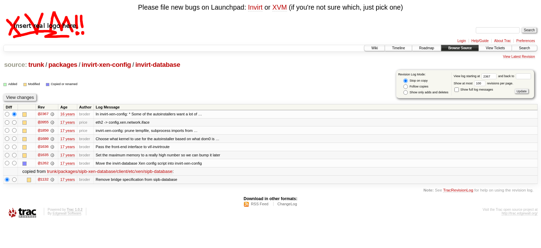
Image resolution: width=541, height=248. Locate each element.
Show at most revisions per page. (483, 83)
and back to (514, 76)
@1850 (43, 130)
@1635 (43, 155)
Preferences (526, 41)
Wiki (374, 48)
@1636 (43, 147)
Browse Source (460, 48)
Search (524, 48)
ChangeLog (287, 205)
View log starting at (476, 76)
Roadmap (426, 48)
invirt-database (157, 64)
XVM (279, 7)
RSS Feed (259, 205)
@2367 (43, 114)
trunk (36, 64)
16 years (67, 114)
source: (15, 64)
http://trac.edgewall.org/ (520, 214)
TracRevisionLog (458, 190)
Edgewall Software (66, 214)
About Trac (502, 41)
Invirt (255, 7)
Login (462, 41)
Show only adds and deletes (425, 92)
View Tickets (495, 48)
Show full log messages (473, 89)
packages (62, 64)
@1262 (43, 163)
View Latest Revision (519, 57)
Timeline (398, 48)
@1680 (43, 139)
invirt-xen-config (106, 64)
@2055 (43, 122)
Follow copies (415, 86)
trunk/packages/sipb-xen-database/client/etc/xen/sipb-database (110, 172)
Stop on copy (415, 81)
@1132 (43, 180)
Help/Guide (480, 41)
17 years (67, 122)
